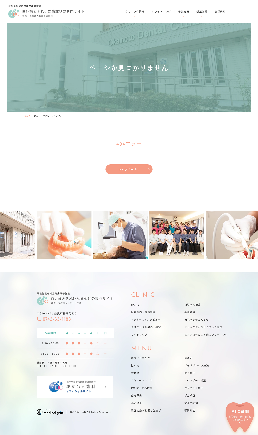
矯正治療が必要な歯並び (146, 410)
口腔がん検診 (192, 304)
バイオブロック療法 (196, 365)
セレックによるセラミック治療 (203, 327)
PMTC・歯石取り (142, 388)
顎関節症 (189, 410)
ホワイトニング (161, 11)
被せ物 (135, 373)
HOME (27, 116)
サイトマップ (139, 334)
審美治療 (183, 11)
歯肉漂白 (136, 395)
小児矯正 (136, 403)
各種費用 (220, 11)
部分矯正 (189, 395)
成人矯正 (189, 373)
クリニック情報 (134, 11)
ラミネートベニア (142, 380)
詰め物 (135, 365)
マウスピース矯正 (195, 380)
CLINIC (143, 295)
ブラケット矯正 (194, 388)
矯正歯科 (201, 11)
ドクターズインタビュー (146, 319)
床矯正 (188, 358)
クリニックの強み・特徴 (146, 327)
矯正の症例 (191, 403)
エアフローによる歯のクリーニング (206, 334)
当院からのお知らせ (196, 319)
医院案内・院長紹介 (143, 312)
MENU (141, 349)
